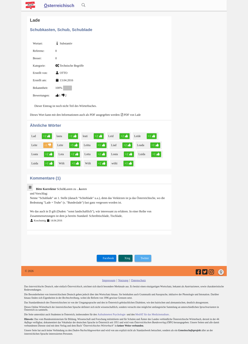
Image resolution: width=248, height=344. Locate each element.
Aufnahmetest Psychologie (110, 310)
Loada (139, 142)
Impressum (109, 276)
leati (85, 133)
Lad (33, 133)
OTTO (63, 71)
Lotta (87, 151)
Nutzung (123, 276)
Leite (34, 142)
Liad (113, 142)
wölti (113, 160)
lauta (59, 133)
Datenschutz (138, 276)
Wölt (61, 160)
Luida (140, 151)
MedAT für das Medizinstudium (150, 310)
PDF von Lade (129, 112)
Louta (114, 151)
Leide (136, 133)
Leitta (86, 142)
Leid (110, 133)
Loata (34, 151)
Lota (61, 151)
